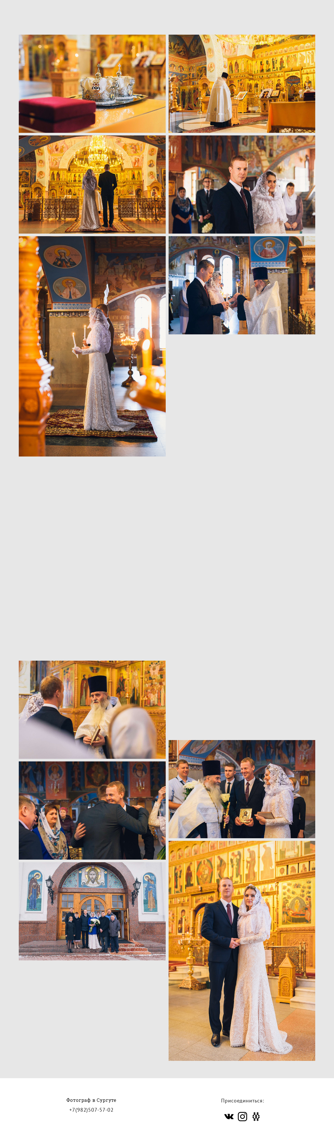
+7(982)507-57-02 (91, 1090)
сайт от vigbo (167, 1115)
